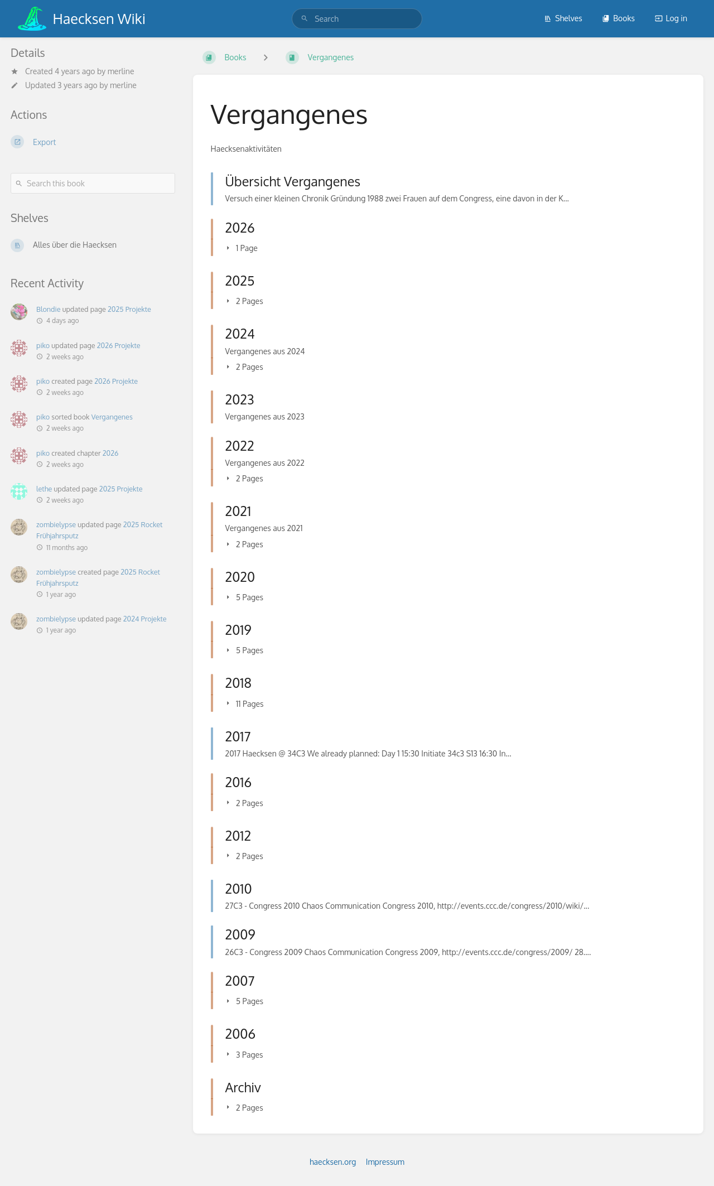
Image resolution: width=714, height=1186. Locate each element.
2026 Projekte (119, 345)
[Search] (304, 18)
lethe (44, 488)
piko (43, 345)
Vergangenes (112, 416)
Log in (671, 18)
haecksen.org (333, 1161)
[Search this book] (93, 183)
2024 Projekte (145, 618)
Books (618, 18)
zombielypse (56, 524)
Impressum (385, 1161)
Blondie (48, 309)
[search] (357, 18)
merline (121, 71)
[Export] (93, 141)
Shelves (563, 18)
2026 (111, 453)
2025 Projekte (129, 309)
